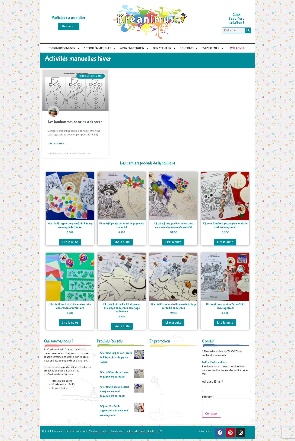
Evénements (213, 48)
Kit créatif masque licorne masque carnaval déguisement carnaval (114, 391)
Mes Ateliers (164, 48)
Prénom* (208, 396)
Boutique (189, 48)
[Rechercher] (248, 30)
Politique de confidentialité (139, 431)
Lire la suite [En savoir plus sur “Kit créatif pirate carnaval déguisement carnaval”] (122, 242)
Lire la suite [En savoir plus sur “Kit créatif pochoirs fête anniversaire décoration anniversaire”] (70, 322)
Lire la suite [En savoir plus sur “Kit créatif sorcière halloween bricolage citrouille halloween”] (173, 322)
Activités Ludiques (100, 48)
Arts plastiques (134, 48)
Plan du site (116, 431)
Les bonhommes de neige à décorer (75, 122)
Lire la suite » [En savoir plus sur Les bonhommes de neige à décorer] (56, 143)
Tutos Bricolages (64, 48)
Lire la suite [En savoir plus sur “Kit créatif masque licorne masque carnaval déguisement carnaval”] (173, 242)
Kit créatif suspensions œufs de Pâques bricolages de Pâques (116, 357)
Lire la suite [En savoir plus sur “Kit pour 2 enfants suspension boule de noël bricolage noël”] (225, 242)
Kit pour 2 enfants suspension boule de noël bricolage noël (114, 410)
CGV (159, 431)
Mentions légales (98, 431)
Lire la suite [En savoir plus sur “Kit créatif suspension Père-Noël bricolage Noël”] (225, 322)
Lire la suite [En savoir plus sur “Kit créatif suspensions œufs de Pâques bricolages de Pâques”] (70, 242)
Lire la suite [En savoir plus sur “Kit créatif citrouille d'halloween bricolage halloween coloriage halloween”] (122, 326)
